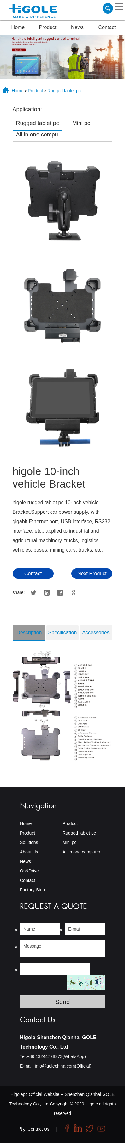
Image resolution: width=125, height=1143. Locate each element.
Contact (107, 27)
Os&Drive (29, 870)
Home (18, 27)
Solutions (29, 842)
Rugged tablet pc (64, 90)
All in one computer (81, 851)
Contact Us (38, 1129)
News (77, 27)
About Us (29, 851)
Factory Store (33, 889)
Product (47, 27)
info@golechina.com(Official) (63, 1065)
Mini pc (69, 842)
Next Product (91, 573)
